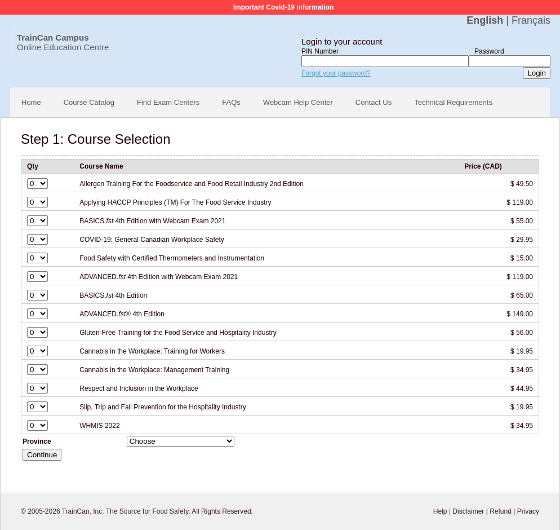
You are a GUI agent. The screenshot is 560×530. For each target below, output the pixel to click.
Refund (501, 511)
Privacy (528, 511)
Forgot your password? (336, 73)
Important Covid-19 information (283, 7)
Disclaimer (468, 511)
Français (531, 20)
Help (440, 511)
